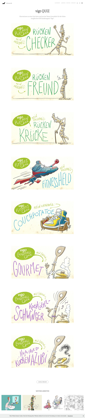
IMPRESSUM (73, 2)
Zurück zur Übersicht (42, 381)
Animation (63, 2)
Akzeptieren (70, 415)
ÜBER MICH (68, 2)
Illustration (57, 2)
